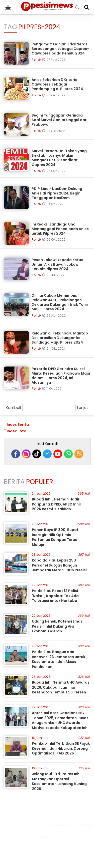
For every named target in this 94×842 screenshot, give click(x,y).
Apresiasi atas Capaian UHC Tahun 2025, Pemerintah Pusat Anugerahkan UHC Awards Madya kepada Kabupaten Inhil (60, 720)
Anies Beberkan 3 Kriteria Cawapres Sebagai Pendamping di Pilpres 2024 (57, 84)
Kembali (13, 407)
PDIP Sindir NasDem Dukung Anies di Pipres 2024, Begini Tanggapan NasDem (57, 193)
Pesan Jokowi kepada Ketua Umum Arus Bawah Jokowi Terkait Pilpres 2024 (57, 264)
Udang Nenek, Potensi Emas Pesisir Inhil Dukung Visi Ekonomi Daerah (57, 626)
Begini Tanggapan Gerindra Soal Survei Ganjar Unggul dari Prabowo (59, 120)
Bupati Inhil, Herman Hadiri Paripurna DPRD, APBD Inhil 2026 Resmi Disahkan (56, 504)
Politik (37, 60)
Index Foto (16, 431)
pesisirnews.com (63, 825)
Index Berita (18, 424)
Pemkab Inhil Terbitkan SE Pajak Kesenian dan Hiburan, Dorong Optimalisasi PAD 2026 (61, 748)
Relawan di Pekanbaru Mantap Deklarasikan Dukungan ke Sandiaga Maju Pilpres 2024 (60, 338)
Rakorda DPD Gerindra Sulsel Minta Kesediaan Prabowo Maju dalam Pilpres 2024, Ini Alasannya (61, 375)
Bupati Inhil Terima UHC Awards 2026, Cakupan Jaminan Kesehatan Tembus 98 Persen (60, 687)
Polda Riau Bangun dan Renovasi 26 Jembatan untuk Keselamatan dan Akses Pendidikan (58, 659)
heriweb (88, 825)
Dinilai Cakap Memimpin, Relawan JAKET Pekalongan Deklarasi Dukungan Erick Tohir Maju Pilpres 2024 (60, 302)
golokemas (47, 837)
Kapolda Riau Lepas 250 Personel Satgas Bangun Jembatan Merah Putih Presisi (59, 565)
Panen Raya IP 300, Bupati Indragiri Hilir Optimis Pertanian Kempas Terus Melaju (55, 537)
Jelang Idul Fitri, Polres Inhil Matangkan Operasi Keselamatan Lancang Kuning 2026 (59, 781)
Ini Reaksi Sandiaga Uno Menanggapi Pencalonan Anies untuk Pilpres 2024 (60, 229)
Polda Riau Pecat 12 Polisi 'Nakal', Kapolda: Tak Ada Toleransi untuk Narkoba (55, 595)
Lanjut (82, 407)
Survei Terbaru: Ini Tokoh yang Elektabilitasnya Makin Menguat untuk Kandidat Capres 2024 (59, 157)
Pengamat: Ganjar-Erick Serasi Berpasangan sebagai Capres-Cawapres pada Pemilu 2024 (60, 49)
